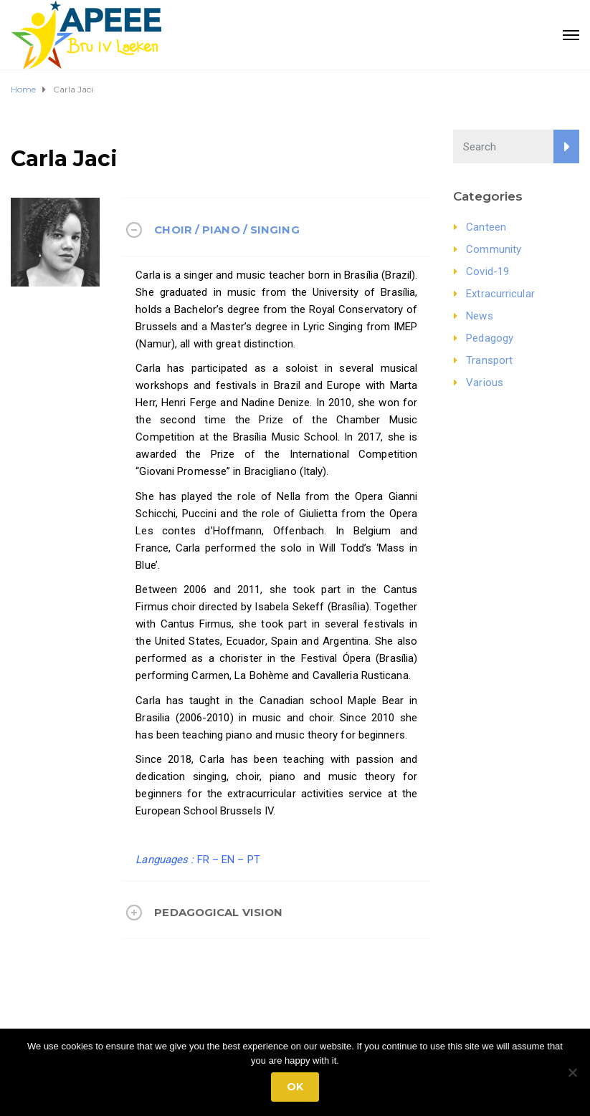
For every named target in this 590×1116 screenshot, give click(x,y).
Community (493, 249)
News (479, 315)
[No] (572, 1072)
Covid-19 (487, 271)
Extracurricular (500, 293)
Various (484, 382)
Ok (295, 1086)
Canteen (486, 227)
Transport (489, 360)
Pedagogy (489, 338)
